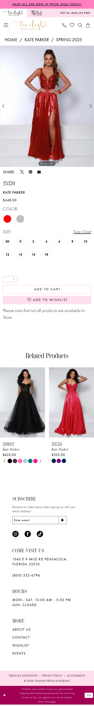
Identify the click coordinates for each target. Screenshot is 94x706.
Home (11, 40)
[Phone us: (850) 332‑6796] (64, 25)
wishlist (20, 647)
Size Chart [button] (82, 232)
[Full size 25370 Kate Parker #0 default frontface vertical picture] (47, 106)
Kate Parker (37, 40)
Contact (21, 638)
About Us (21, 631)
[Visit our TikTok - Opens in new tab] (40, 535)
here (53, 703)
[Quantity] (10, 279)
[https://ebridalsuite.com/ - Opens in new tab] (36, 13)
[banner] (30, 25)
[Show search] (80, 25)
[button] (6, 25)
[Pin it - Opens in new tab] (30, 172)
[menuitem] (13, 13)
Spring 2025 (69, 40)
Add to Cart (47, 289)
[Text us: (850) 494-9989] (75, 13)
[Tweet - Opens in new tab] (22, 172)
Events (19, 654)
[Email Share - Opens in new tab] (39, 172)
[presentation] (22, 404)
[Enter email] (40, 521)
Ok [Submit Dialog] (89, 696)
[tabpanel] (47, 106)
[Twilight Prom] (13, 13)
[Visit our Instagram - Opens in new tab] (15, 535)
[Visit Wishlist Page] (72, 25)
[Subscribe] (64, 521)
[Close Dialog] (4, 696)
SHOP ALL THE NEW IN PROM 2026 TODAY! (47, 4)
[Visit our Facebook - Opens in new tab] (28, 535)
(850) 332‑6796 (26, 577)
